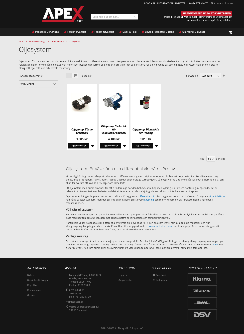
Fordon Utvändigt (37, 41)
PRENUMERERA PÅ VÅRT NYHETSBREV (207, 13)
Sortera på (192, 75)
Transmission (57, 41)
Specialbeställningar (37, 280)
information (165, 3)
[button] (222, 3)
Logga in (149, 3)
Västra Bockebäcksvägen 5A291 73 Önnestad (84, 308)
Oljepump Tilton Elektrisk (82, 131)
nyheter (180, 3)
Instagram (161, 280)
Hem (21, 41)
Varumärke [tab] (27, 83)
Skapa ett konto (198, 3)
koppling (149, 199)
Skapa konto (125, 280)
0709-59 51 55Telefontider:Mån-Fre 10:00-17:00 (80, 293)
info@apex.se (76, 301)
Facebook (161, 275)
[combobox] (114, 17)
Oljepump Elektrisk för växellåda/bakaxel (113, 129)
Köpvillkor (32, 285)
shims (215, 244)
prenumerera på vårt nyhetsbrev (215, 20)
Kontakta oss (34, 290)
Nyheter (31, 275)
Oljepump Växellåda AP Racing (145, 131)
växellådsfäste (217, 196)
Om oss (31, 295)
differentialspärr (147, 196)
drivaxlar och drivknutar (159, 226)
